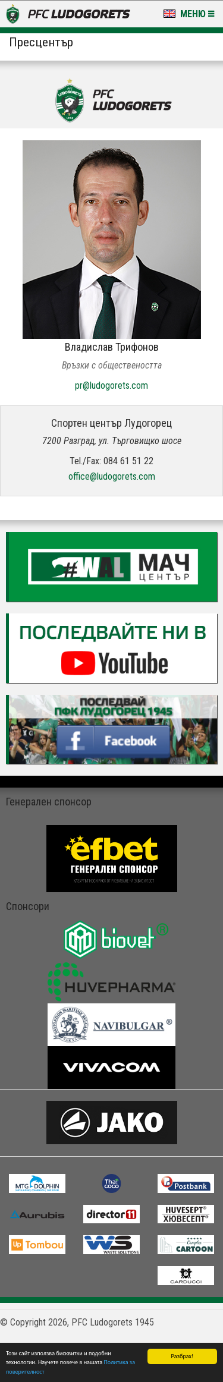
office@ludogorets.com (111, 476)
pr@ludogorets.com (111, 385)
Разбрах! (182, 1356)
